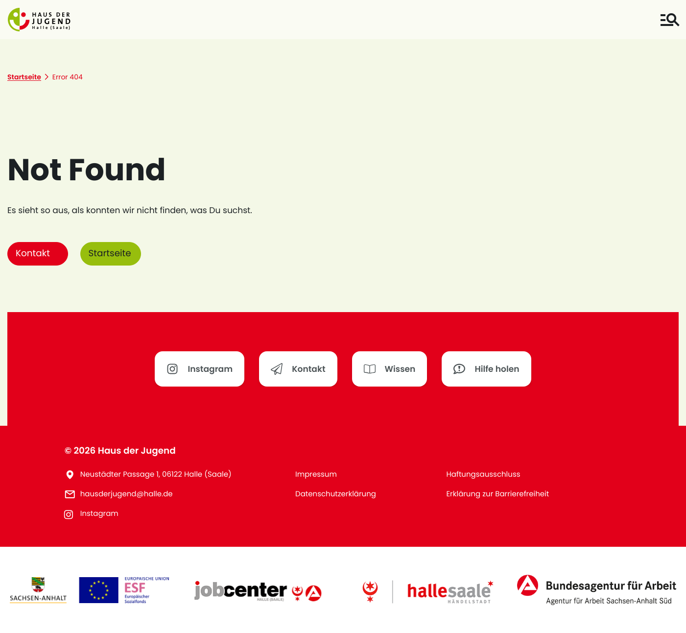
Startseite (110, 253)
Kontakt (33, 253)
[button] (39, 19)
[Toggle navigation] (670, 20)
